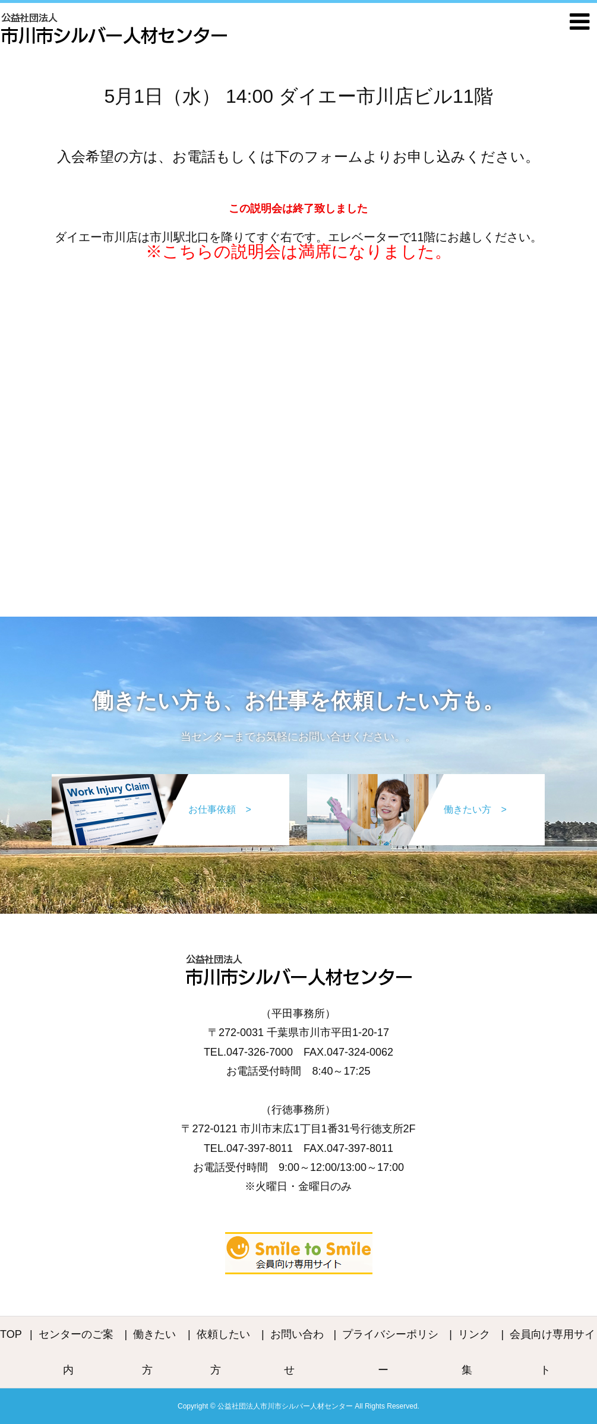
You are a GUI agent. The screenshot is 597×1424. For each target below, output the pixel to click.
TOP (11, 1334)
